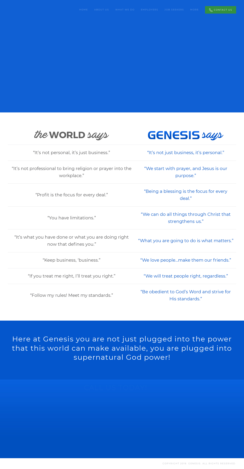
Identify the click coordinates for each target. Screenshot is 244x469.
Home (83, 9)
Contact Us (220, 10)
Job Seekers (174, 9)
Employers (149, 9)
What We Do (125, 9)
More (194, 9)
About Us (101, 9)
